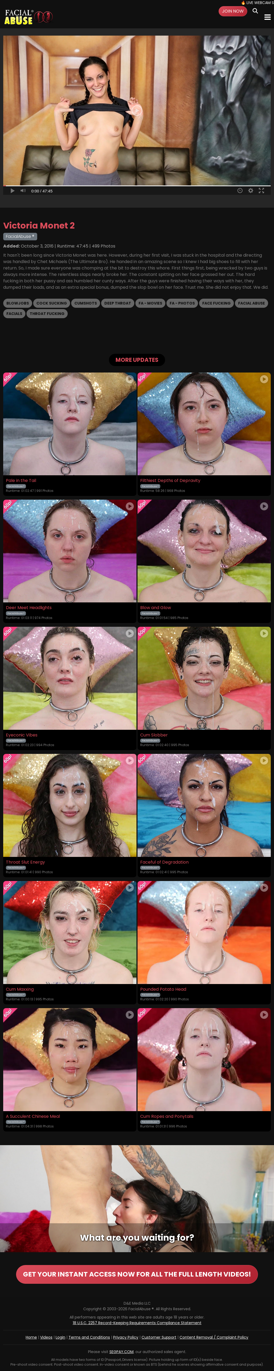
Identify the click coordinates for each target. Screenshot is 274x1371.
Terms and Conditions (89, 1337)
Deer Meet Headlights (29, 607)
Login (60, 1337)
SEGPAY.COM (121, 1351)
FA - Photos (182, 303)
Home (31, 1337)
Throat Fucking (47, 313)
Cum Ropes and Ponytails (166, 1116)
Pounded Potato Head (163, 989)
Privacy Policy (125, 1337)
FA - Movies (150, 303)
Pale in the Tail (21, 480)
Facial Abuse (251, 303)
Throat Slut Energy (25, 862)
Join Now (233, 11)
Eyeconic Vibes (21, 735)
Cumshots (85, 303)
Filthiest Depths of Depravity (170, 480)
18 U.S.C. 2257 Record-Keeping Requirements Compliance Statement (137, 1323)
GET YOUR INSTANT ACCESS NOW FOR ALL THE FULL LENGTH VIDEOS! (137, 1274)
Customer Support (159, 1337)
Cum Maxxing (20, 989)
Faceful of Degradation (164, 862)
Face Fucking (216, 303)
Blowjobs (17, 303)
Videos (46, 1337)
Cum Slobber (154, 735)
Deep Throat (117, 303)
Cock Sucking (51, 303)
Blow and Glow (155, 607)
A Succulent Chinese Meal (33, 1116)
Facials (14, 313)
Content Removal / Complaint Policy (214, 1337)
